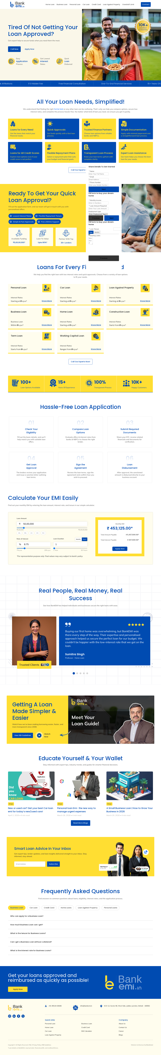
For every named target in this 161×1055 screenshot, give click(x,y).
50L (25, 533)
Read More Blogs (80, 823)
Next (104, 189)
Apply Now (29, 49)
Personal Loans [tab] (110, 907)
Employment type (95, 211)
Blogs (11, 804)
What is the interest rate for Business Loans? (30, 950)
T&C (30, 1045)
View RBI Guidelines (22, 735)
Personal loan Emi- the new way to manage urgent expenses (76, 810)
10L (19, 533)
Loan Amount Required (98, 206)
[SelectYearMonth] (70, 548)
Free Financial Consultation (77, 83)
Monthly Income (95, 200)
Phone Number (95, 182)
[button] (73, 673)
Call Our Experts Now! (80, 170)
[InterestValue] (34, 548)
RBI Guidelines (46, 1045)
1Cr (31, 533)
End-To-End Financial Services (121, 83)
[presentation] (106, 249)
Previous (96, 218)
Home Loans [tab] (66, 907)
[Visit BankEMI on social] (9, 1016)
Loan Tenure (94, 229)
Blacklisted (149, 1045)
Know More (47, 301)
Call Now (14, 49)
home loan (58, 109)
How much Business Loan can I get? (26, 924)
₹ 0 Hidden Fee (40, 83)
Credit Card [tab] (49, 907)
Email (92, 177)
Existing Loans (95, 236)
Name (92, 171)
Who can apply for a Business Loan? (26, 916)
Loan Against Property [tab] (87, 907)
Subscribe (53, 864)
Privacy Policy (36, 1045)
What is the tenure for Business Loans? (28, 933)
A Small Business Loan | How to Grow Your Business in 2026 (129, 810)
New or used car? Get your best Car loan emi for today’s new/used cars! (30, 810)
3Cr (37, 533)
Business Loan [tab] (16, 907)
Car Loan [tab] (33, 907)
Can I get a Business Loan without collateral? (31, 942)
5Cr (43, 533)
